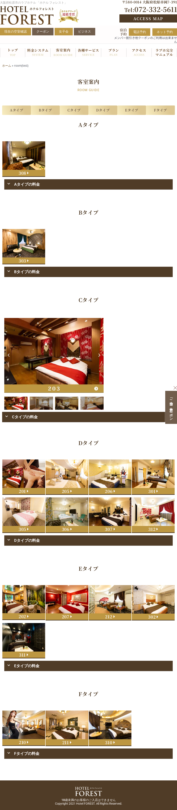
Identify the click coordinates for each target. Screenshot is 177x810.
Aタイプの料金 (27, 184)
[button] (88, 184)
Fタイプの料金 (26, 753)
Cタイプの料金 (25, 417)
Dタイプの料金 (27, 540)
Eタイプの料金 (26, 666)
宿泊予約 (123, 31)
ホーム (6, 65)
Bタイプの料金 (27, 271)
